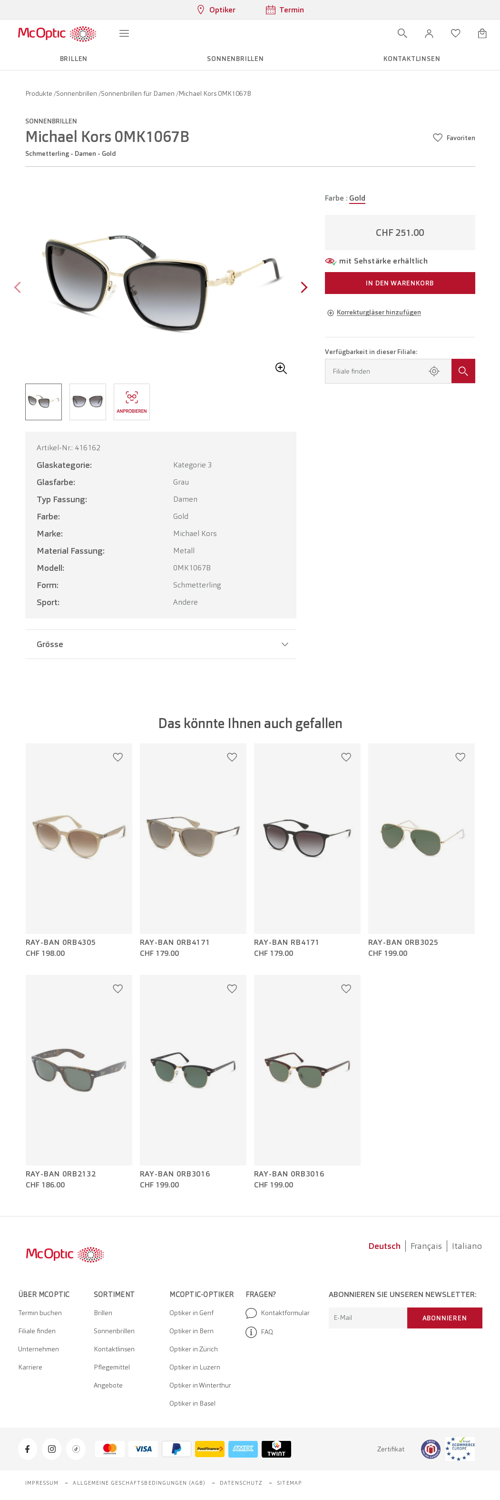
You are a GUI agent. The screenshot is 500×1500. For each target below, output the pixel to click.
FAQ (259, 1332)
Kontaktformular (277, 1313)
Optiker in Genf (191, 1312)
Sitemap (289, 1483)
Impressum (42, 1483)
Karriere (30, 1367)
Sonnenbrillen (77, 93)
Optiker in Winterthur (200, 1385)
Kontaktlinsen (114, 1349)
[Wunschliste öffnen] (455, 33)
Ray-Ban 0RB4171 (175, 942)
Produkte (39, 93)
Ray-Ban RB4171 (287, 942)
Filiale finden (37, 1331)
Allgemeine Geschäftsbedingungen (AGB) (139, 1483)
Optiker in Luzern (194, 1367)
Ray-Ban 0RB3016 (175, 1174)
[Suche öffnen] (402, 33)
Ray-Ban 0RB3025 (403, 942)
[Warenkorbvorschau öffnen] (482, 33)
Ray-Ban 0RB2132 (61, 1174)
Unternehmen (38, 1349)
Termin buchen (40, 1312)
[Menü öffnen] (124, 33)
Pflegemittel (112, 1367)
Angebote (108, 1385)
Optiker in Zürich (193, 1349)
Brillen (103, 1312)
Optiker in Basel (192, 1403)
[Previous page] (19, 288)
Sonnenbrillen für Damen (138, 93)
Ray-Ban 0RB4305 (61, 942)
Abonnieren (444, 1318)
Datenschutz (241, 1483)
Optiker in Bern (191, 1331)
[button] (429, 33)
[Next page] (301, 288)
